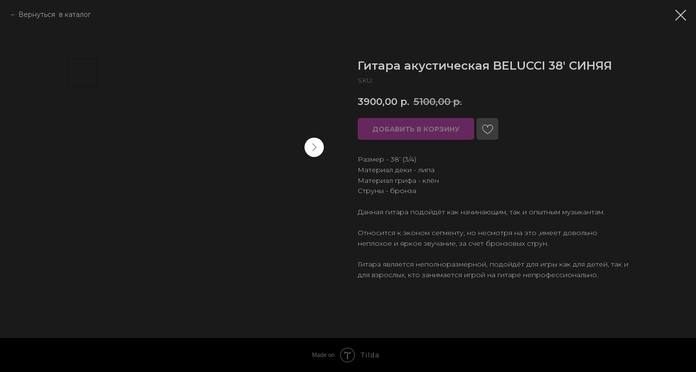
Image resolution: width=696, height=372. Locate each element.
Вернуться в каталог (54, 14)
